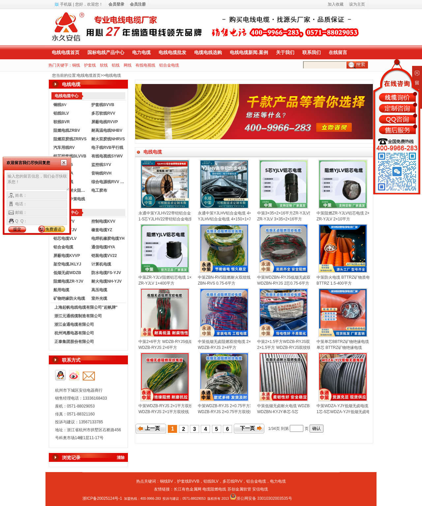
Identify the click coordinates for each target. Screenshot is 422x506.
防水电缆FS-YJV (106, 272)
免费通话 (53, 229)
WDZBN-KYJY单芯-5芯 (277, 411)
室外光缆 (99, 298)
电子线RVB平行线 (107, 147)
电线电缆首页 (65, 52)
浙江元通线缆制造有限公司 (78, 316)
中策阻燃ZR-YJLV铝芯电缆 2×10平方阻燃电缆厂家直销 (364, 213)
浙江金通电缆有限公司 (74, 324)
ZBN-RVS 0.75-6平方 (216, 283)
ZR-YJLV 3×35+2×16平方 (279, 219)
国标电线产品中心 (105, 52)
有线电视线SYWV (107, 156)
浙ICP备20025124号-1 (102, 498)
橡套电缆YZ (101, 230)
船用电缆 (61, 290)
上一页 (152, 428)
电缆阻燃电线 (214, 489)
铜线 (76, 65)
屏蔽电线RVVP (104, 122)
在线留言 (338, 52)
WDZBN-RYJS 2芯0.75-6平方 (283, 283)
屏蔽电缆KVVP (66, 255)
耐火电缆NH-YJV (106, 281)
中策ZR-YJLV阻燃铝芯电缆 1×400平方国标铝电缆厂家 (186, 277)
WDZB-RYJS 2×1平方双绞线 (163, 411)
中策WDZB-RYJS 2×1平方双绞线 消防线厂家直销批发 (186, 406)
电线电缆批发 (172, 52)
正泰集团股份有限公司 (74, 341)
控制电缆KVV (103, 221)
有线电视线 (145, 65)
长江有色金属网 (187, 489)
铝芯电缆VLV (64, 238)
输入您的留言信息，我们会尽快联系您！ (38, 182)
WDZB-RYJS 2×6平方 (157, 347)
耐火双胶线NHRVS (108, 139)
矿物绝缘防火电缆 (69, 298)
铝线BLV (61, 113)
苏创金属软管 (239, 489)
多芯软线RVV (103, 113)
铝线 (116, 65)
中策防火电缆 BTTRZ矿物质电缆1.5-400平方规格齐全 (363, 277)
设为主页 (357, 4)
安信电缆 (260, 489)
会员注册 (138, 4)
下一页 (247, 428)
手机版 (66, 4)
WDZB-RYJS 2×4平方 (217, 347)
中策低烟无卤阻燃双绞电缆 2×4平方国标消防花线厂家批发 (249, 341)
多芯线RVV (232, 481)
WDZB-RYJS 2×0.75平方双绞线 (226, 411)
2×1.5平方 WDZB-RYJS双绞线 (284, 347)
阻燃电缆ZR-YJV (68, 281)
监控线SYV (101, 164)
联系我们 (311, 52)
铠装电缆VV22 (104, 255)
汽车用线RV (64, 147)
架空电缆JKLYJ (67, 264)
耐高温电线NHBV (106, 130)
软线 (104, 65)
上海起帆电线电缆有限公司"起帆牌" (85, 307)
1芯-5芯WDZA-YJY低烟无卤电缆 (345, 411)
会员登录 (116, 4)
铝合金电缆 (169, 65)
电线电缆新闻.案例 (249, 52)
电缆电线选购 (208, 52)
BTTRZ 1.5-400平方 (334, 283)
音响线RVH (101, 173)
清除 (121, 457)
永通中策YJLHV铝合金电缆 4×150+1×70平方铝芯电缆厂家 (249, 213)
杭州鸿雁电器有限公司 (74, 333)
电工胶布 (99, 190)
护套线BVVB (102, 104)
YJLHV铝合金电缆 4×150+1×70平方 (229, 219)
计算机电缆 (101, 264)
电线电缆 (113, 75)
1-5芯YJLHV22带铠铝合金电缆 (165, 219)
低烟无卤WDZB (67, 272)
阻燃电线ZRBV (66, 130)
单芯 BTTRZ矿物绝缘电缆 (339, 347)
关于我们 (285, 52)
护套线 (90, 65)
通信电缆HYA (103, 247)
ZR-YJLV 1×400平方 (156, 283)
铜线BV (166, 481)
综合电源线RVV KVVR (108, 182)
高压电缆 (99, 290)
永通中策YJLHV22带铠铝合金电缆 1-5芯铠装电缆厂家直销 (189, 213)
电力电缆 (141, 52)
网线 (128, 65)
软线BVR (61, 122)
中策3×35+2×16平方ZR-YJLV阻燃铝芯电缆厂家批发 (302, 213)
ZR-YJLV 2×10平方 (333, 219)
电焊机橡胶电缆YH (108, 238)
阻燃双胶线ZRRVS (69, 139)
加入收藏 (336, 4)
